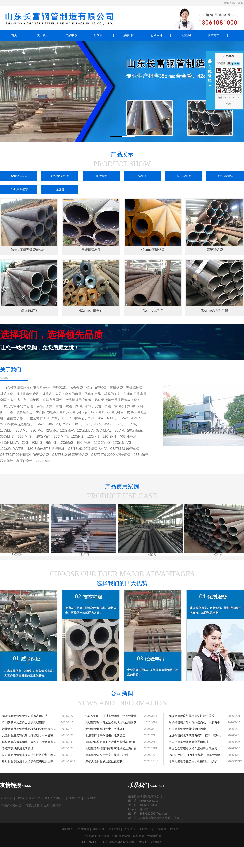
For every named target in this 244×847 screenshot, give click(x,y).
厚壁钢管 (101, 176)
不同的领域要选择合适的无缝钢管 (23, 722)
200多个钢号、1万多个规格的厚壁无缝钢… (196, 754)
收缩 (210, 75)
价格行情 (128, 35)
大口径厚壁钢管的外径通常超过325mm (110, 741)
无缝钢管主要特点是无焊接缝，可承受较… (29, 735)
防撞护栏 (74, 798)
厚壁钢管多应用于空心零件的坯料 (106, 754)
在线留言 (228, 103)
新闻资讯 (99, 35)
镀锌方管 (6, 798)
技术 (139, 842)
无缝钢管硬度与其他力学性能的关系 (191, 715)
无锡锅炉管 (154, 835)
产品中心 (71, 35)
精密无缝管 (32, 805)
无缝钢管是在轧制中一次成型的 (105, 728)
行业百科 (156, 35)
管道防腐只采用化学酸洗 (17, 748)
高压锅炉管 (184, 176)
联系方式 (213, 35)
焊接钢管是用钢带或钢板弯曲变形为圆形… (29, 728)
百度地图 (83, 829)
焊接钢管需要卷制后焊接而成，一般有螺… (196, 722)
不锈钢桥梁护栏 (11, 805)
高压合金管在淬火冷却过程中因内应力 (193, 748)
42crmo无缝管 (60, 176)
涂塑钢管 (90, 798)
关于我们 (42, 35)
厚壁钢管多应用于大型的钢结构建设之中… (29, 761)
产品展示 (129, 829)
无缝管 (60, 189)
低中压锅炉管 (225, 176)
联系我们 (176, 829)
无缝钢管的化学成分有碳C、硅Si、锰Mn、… (197, 735)
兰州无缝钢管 (52, 805)
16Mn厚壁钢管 (18, 189)
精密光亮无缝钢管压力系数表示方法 (25, 715)
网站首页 (98, 829)
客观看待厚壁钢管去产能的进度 (105, 735)
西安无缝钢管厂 (54, 798)
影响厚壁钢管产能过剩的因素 (187, 728)
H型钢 (20, 798)
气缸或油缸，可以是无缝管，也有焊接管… (112, 715)
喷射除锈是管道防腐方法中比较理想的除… (29, 754)
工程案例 (185, 35)
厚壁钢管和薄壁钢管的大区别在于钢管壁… (29, 741)
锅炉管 (142, 176)
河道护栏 (34, 798)
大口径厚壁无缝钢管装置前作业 (189, 741)
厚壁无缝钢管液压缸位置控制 (103, 761)
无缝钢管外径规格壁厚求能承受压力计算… (112, 748)
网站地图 (67, 829)
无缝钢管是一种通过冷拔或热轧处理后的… (112, 722)
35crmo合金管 (19, 176)
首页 (14, 35)
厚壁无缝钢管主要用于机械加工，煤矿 (193, 761)
